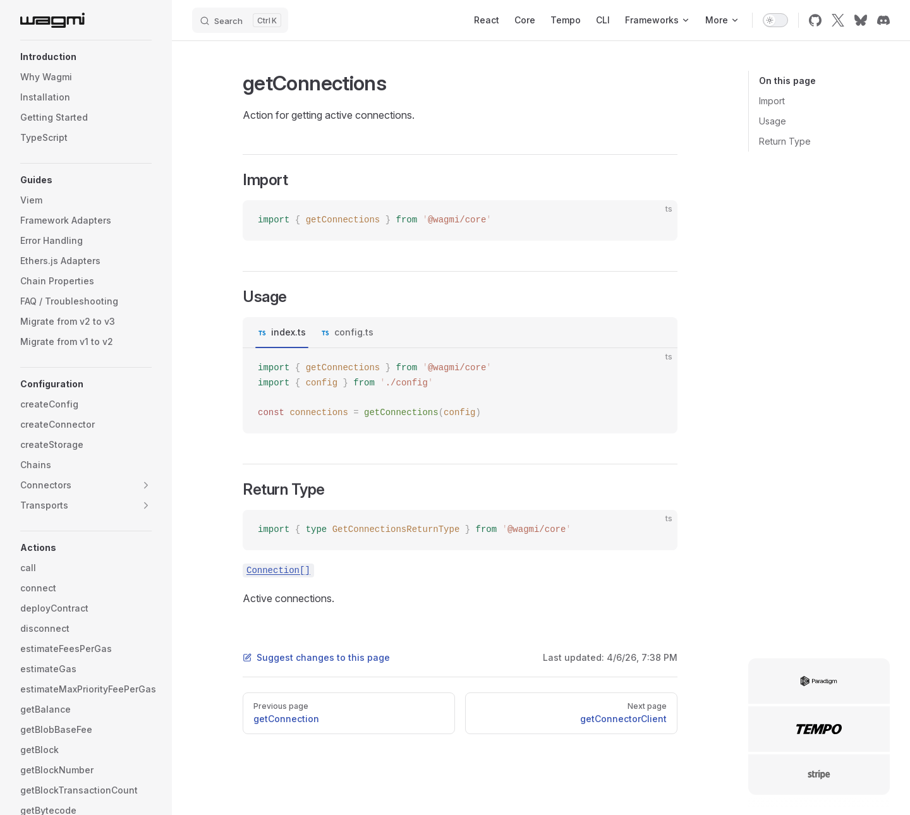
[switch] (775, 20)
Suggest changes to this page (316, 657)
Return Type (785, 141)
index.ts (288, 332)
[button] (86, 57)
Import (772, 100)
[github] (815, 20)
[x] (838, 20)
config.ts (353, 332)
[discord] (883, 20)
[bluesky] (860, 20)
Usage (772, 121)
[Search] (240, 20)
